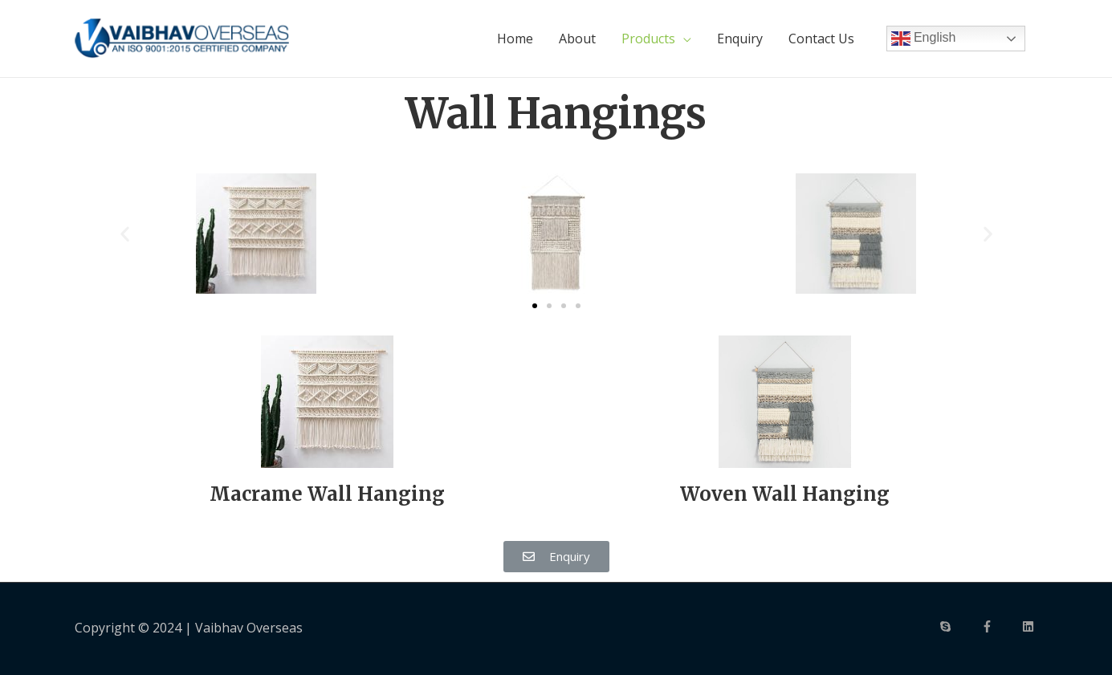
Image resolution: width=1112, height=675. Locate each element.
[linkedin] (1030, 626)
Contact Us (821, 38)
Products (648, 38)
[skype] (958, 626)
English (923, 38)
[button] (534, 305)
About (577, 38)
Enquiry (740, 38)
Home (515, 38)
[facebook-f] (1000, 626)
